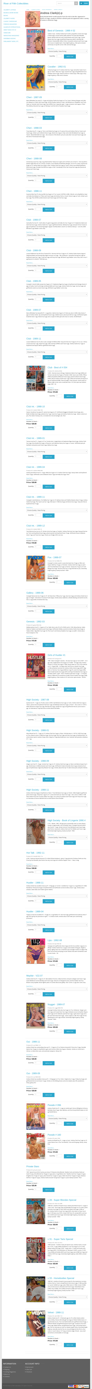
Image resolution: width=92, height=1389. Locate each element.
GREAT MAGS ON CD (10, 30)
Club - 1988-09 (33, 250)
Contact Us (7, 1367)
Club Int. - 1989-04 (35, 467)
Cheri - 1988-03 (34, 128)
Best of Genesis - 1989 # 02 (61, 30)
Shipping (6, 1369)
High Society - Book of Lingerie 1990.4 (67, 820)
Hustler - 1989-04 (35, 911)
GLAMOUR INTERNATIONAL (12, 27)
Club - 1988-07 (33, 220)
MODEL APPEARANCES (47, 9)
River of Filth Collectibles (16, 3)
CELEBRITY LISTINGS (10, 10)
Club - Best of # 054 (57, 367)
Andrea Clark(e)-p (58, 9)
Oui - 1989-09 (33, 1073)
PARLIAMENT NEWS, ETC (11, 41)
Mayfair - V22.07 (34, 975)
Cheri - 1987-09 (34, 97)
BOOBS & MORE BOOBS (11, 13)
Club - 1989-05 (33, 281)
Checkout (29, 1372)
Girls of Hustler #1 (56, 655)
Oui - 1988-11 (33, 1042)
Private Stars (32, 1166)
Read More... (51, 48)
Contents (7, 1376)
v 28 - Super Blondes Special (62, 1200)
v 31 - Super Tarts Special (60, 1239)
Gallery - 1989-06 (35, 593)
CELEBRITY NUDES (9, 18)
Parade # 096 (54, 1105)
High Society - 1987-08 (37, 699)
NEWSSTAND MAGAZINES (11, 35)
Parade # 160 (54, 1135)
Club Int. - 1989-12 (35, 525)
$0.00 (86, 3)
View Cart (29, 1369)
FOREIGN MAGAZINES (10, 24)
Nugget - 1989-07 (56, 1004)
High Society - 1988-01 (37, 730)
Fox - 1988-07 (54, 557)
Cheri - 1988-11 (34, 191)
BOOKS (6, 15)
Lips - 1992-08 (55, 940)
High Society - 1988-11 (37, 790)
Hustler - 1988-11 (35, 882)
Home (27, 9)
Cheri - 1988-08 (34, 158)
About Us (7, 1374)
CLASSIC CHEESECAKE (10, 21)
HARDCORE (7, 33)
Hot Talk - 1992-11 (35, 853)
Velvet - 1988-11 (56, 1312)
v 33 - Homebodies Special (61, 1278)
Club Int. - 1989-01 (35, 438)
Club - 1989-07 (33, 310)
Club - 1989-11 (33, 338)
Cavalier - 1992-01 (57, 66)
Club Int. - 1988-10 (35, 406)
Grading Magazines (10, 1372)
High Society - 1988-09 (37, 761)
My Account (29, 1367)
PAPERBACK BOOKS (10, 38)
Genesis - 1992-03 (35, 621)
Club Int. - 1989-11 (35, 497)
